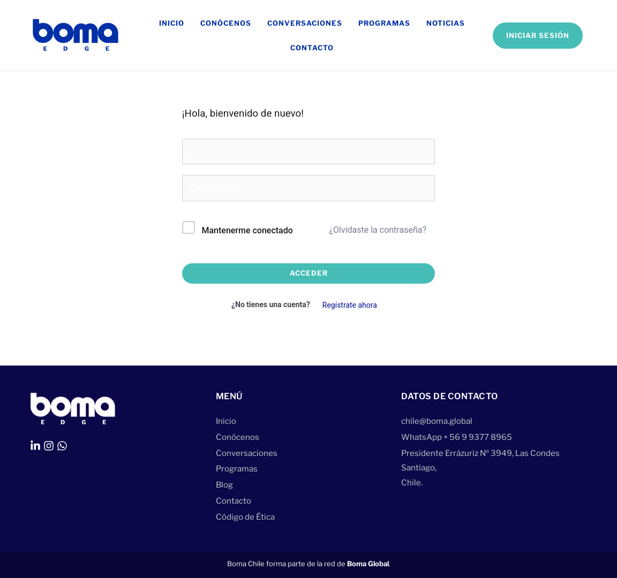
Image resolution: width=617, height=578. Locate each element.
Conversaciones (304, 23)
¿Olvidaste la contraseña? (377, 230)
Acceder (309, 273)
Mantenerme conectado (246, 230)
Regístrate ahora (349, 305)
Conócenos (225, 23)
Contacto (312, 47)
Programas (384, 23)
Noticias (445, 23)
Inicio (171, 23)
